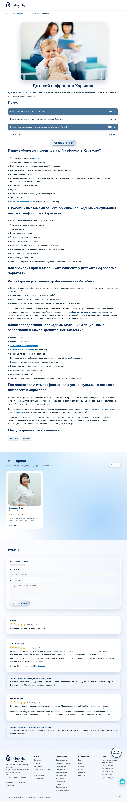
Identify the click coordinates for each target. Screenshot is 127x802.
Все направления (62, 760)
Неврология (60, 778)
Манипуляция (39, 778)
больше (41, 666)
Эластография (39, 775)
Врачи (80, 760)
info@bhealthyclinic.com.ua (111, 778)
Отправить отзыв (20, 603)
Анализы (26, 438)
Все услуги (38, 760)
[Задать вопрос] (122, 781)
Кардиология (61, 775)
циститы (35, 158)
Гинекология (61, 769)
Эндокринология (62, 790)
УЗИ (35, 772)
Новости (81, 775)
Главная (10, 14)
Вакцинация (38, 766)
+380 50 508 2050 (107, 768)
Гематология (61, 766)
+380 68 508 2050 (107, 775)
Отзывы (81, 766)
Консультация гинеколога (22, 350)
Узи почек (14, 438)
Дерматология (61, 772)
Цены (80, 763)
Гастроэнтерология (63, 763)
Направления (22, 14)
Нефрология (60, 781)
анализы (21, 412)
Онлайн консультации (42, 769)
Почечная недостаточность (23, 202)
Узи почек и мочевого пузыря (97, 409)
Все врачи (115, 465)
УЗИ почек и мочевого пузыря (24, 346)
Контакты (81, 772)
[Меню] (119, 5)
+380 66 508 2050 (107, 772)
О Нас (80, 769)
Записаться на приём (63, 143)
